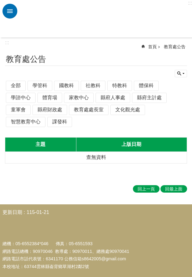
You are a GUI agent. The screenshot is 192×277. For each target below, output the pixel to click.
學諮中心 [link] (21, 97)
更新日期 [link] (12, 212)
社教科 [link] (93, 85)
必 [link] (9, 11)
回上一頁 (146, 188)
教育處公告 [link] (175, 46)
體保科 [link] (146, 85)
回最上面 (173, 188)
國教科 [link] (66, 85)
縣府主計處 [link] (149, 97)
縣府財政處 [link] (49, 109)
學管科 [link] (39, 85)
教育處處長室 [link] (89, 109)
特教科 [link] (119, 85)
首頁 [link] (152, 46)
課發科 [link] (59, 121)
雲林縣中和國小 (104, 18)
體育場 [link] (49, 97)
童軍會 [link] (18, 109)
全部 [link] (16, 85)
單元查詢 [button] (181, 73)
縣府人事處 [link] (112, 97)
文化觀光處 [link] (127, 109)
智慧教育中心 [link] (26, 121)
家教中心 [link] (79, 97)
